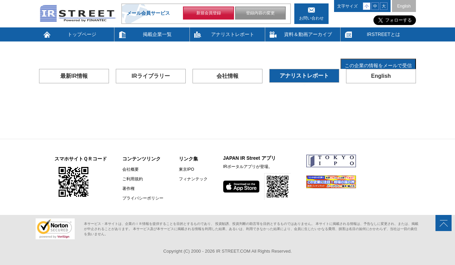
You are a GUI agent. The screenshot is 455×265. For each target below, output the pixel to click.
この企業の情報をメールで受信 (378, 65)
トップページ (81, 34)
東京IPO (186, 169)
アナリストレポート (232, 34)
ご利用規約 (132, 179)
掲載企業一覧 (157, 34)
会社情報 (227, 76)
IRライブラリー (151, 76)
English (403, 6)
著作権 (128, 188)
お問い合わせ (311, 18)
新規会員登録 (208, 13)
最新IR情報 (74, 76)
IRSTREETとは (383, 34)
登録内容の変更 (260, 13)
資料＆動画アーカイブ (308, 34)
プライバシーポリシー (142, 198)
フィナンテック (193, 179)
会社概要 (130, 169)
